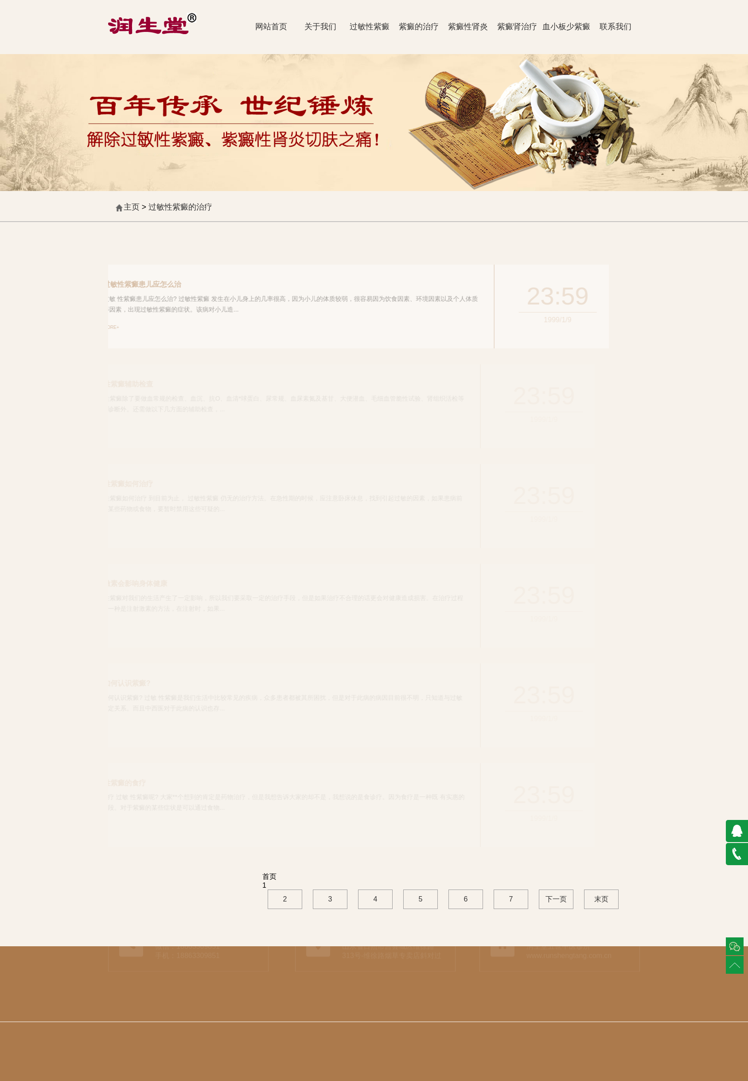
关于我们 (320, 26)
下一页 (556, 899)
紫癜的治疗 (419, 26)
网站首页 (271, 26)
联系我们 (615, 26)
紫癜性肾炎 (468, 26)
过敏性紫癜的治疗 (180, 207)
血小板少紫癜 (566, 26)
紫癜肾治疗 (517, 26)
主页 (132, 207)
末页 (601, 899)
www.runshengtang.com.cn (569, 951)
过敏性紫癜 (370, 26)
